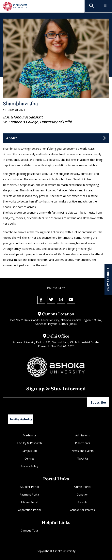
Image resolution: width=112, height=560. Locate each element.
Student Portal (29, 487)
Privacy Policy (29, 466)
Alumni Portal (82, 487)
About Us (82, 458)
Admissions (82, 435)
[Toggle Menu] (105, 6)
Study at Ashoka (108, 279)
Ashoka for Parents (82, 510)
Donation (82, 494)
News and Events (83, 451)
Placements (82, 443)
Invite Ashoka (21, 419)
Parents (83, 502)
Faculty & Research (29, 443)
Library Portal (29, 502)
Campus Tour (29, 530)
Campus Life (30, 451)
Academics (29, 435)
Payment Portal (30, 494)
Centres (29, 458)
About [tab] (11, 138)
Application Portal (29, 510)
